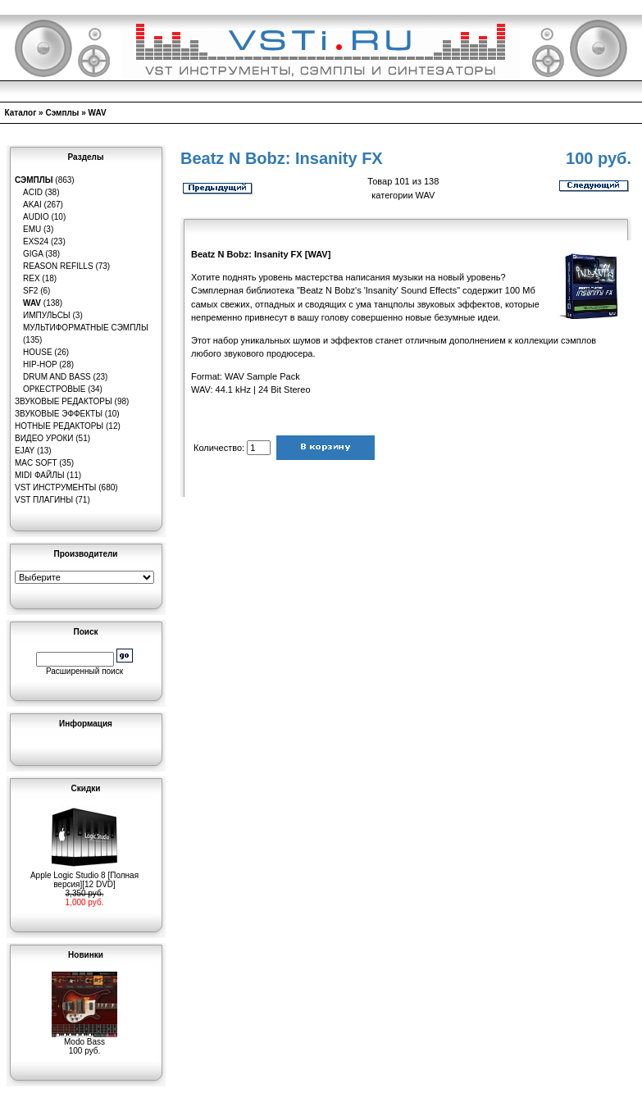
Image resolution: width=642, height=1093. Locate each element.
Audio (36, 216)
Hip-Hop (40, 364)
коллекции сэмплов (555, 340)
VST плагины (44, 499)
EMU (32, 229)
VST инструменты (55, 487)
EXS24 (35, 241)
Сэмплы (62, 112)
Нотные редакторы (59, 425)
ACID (33, 192)
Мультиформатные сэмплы (85, 327)
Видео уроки (44, 438)
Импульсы (47, 315)
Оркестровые (54, 389)
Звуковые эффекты (58, 413)
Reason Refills (58, 266)
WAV (98, 112)
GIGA (33, 253)
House (37, 352)
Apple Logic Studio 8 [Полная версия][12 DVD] (84, 876)
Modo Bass (84, 1038)
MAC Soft (36, 462)
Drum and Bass (57, 376)
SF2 (30, 290)
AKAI (32, 204)
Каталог (21, 112)
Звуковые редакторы (63, 401)
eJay (24, 450)
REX (31, 278)
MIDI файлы (40, 475)
